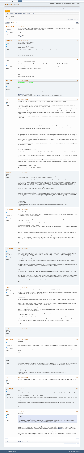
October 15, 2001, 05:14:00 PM (23, 358)
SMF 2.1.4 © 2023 (7, 451)
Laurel (7, 411)
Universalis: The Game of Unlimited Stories (25, 324)
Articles (55, 5)
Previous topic (70, 19)
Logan (7, 328)
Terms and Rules (73, 451)
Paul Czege (9, 80)
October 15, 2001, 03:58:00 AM (23, 80)
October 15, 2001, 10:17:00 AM (23, 172)
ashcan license (37, 95)
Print (77, 22)
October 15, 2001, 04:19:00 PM (23, 339)
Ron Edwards (9, 209)
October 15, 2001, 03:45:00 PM (23, 287)
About (50, 5)
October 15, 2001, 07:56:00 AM (23, 99)
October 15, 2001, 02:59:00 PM (23, 209)
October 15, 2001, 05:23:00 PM (23, 377)
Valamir (8, 287)
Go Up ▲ (78, 451)
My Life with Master (21, 94)
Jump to (61, 444)
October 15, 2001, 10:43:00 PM (23, 411)
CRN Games (20, 36)
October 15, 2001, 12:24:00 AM (23, 26)
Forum (60, 5)
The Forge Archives (12, 4)
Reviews (65, 5)
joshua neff (9, 40)
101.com (60, 428)
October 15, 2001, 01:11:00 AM (23, 40)
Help (69, 451)
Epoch (7, 99)
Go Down (7, 22)
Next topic (76, 19)
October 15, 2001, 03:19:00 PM (23, 248)
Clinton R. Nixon (10, 26)
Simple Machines (13, 451)
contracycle (9, 172)
